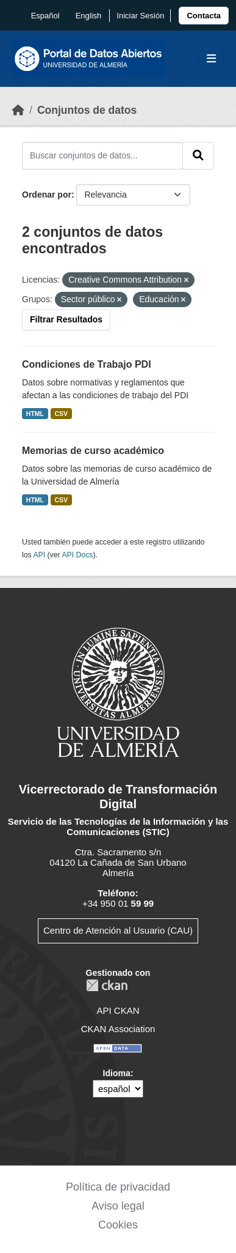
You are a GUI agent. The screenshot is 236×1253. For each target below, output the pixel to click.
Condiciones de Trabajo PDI (86, 364)
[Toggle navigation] (211, 59)
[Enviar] (198, 155)
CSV (61, 413)
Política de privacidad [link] (118, 1187)
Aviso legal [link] (118, 1206)
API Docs (77, 555)
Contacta (204, 15)
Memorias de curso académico (93, 450)
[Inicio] (18, 110)
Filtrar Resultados (66, 319)
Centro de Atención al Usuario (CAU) (118, 930)
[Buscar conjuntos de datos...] (102, 155)
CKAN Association (118, 1029)
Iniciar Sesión (140, 15)
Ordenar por (46, 194)
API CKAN (117, 1010)
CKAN (106, 985)
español (45, 15)
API (39, 555)
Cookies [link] (118, 1225)
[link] (204, 15)
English (89, 15)
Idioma (117, 1073)
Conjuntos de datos (87, 110)
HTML (35, 413)
